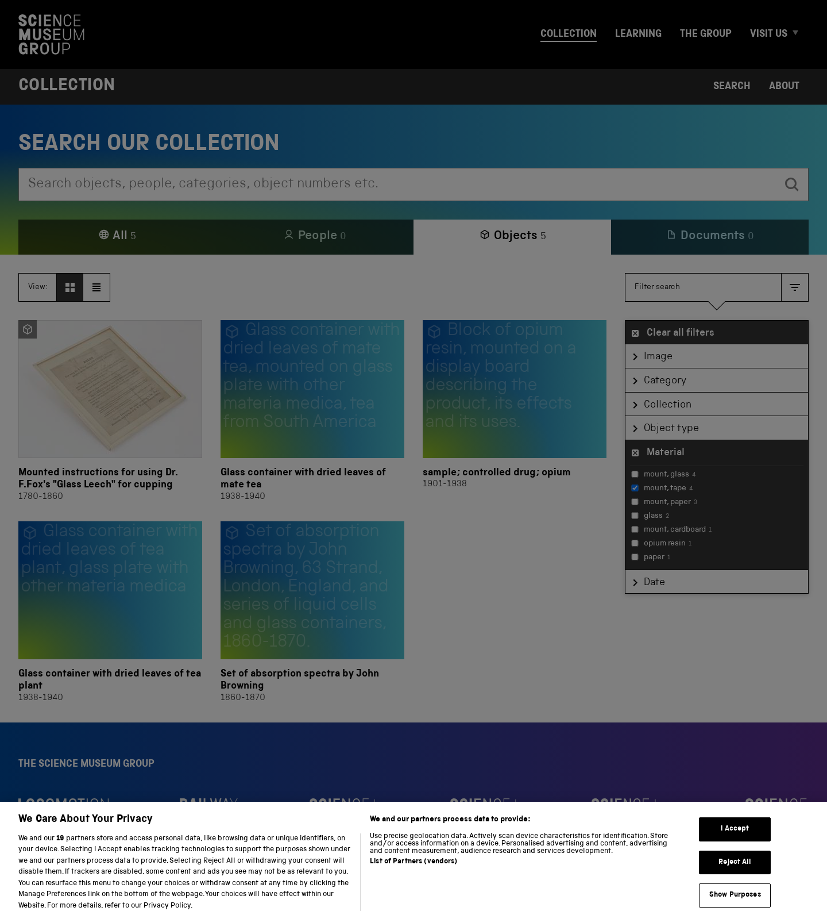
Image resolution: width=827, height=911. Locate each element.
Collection (568, 34)
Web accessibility (243, 886)
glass (650, 516)
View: (38, 287)
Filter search (657, 287)
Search (732, 87)
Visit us (768, 34)
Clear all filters (680, 333)
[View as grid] (70, 287)
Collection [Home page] (66, 86)
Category (665, 381)
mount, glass (663, 475)
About (784, 87)
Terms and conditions (154, 886)
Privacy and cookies (59, 886)
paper (650, 557)
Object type (671, 429)
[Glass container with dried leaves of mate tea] (312, 411)
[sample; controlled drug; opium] (514, 411)
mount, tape (662, 489)
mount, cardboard (671, 530)
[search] (792, 184)
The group (706, 34)
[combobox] (397, 184)
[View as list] (96, 287)
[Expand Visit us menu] (800, 34)
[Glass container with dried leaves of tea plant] (110, 612)
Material (666, 453)
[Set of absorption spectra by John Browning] (312, 612)
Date (654, 583)
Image (658, 357)
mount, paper (664, 502)
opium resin (661, 544)
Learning (638, 34)
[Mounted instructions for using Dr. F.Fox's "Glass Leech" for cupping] (110, 411)
